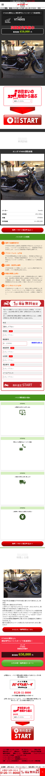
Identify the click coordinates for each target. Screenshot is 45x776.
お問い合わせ (10, 767)
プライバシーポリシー (21, 767)
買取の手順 (37, 749)
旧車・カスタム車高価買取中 (11, 761)
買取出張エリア (7, 751)
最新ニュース (16, 753)
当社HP (15, 618)
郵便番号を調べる (37, 342)
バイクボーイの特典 (8, 755)
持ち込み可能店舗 (36, 751)
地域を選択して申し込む (35, 767)
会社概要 (3, 767)
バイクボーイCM (21, 755)
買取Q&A (16, 751)
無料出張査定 (6, 753)
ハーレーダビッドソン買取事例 (11, 757)
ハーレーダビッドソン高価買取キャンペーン (15, 759)
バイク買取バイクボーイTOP (11, 749)
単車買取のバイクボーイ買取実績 (31, 761)
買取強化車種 (27, 753)
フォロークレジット (39, 753)
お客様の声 (25, 751)
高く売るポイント (27, 749)
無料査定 (22, 384)
